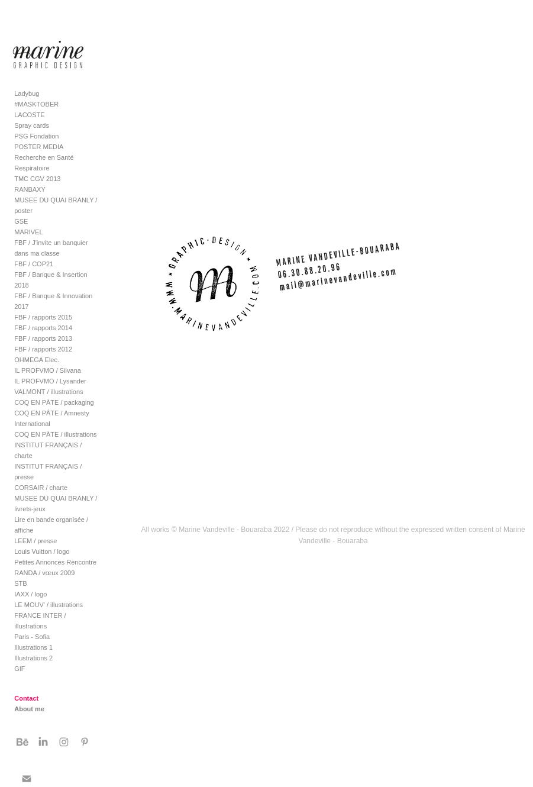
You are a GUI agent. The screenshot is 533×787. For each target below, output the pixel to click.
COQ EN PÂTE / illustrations (55, 434)
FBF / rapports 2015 (43, 317)
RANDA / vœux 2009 (44, 572)
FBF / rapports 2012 (43, 349)
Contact (26, 698)
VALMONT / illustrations (48, 391)
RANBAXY (30, 189)
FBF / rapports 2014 (43, 327)
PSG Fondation (36, 136)
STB (20, 583)
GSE (21, 221)
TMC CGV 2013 (37, 178)
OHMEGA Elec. (36, 359)
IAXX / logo (30, 594)
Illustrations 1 (33, 647)
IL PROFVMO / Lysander (50, 381)
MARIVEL (28, 232)
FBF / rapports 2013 (43, 338)
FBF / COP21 (33, 263)
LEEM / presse (35, 540)
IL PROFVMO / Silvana (47, 370)
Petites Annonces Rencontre (55, 562)
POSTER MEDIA (38, 146)
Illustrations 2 (33, 658)
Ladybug (26, 93)
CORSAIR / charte (40, 487)
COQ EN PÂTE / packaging (54, 402)
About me (29, 708)
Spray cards (31, 125)
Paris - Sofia (32, 636)
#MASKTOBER (36, 104)
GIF (19, 668)
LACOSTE (29, 114)
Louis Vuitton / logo (41, 551)
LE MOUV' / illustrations (48, 604)
